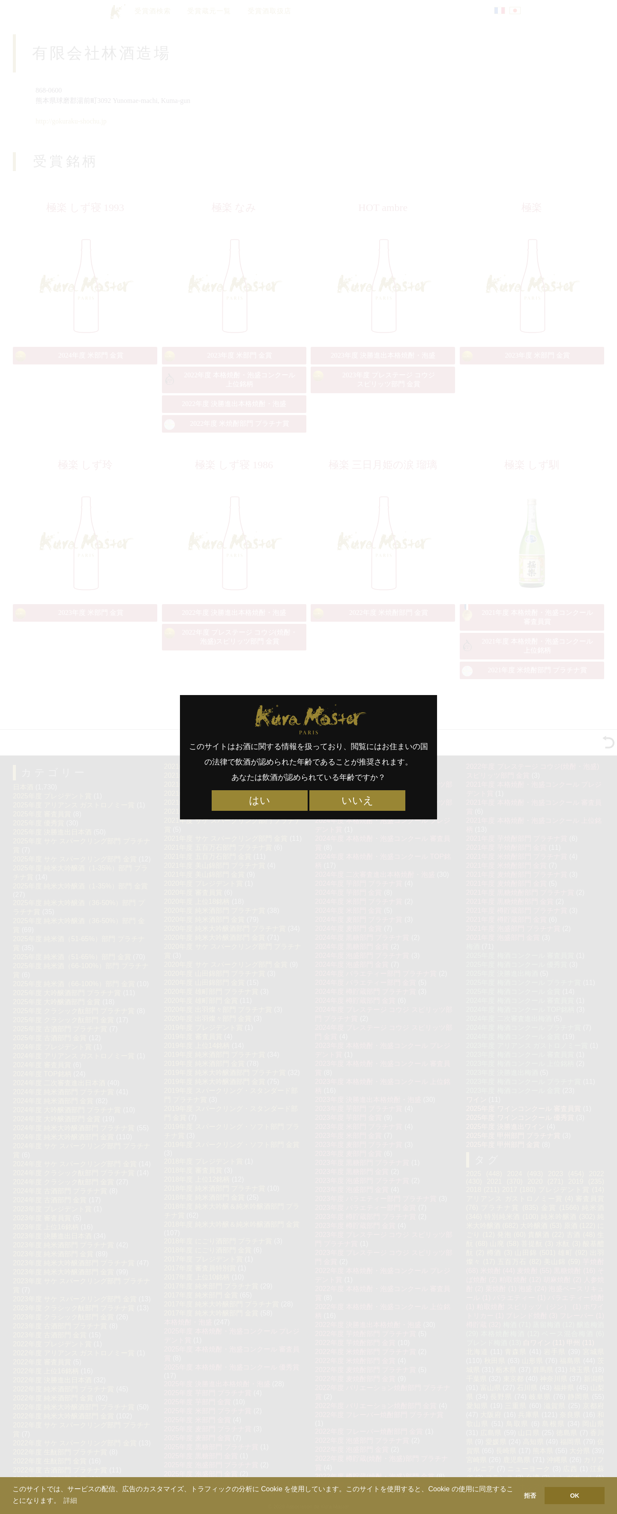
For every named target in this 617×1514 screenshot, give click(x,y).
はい (259, 800)
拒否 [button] (530, 1495)
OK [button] (574, 1495)
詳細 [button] (70, 1500)
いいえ (357, 800)
